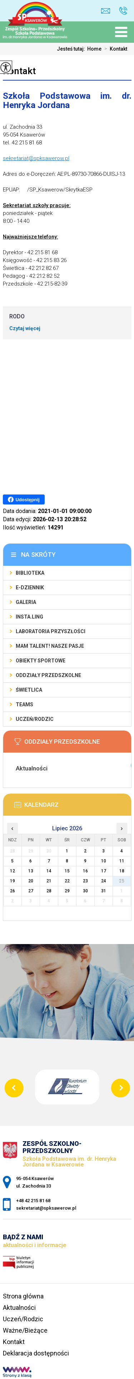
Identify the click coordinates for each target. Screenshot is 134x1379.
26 (12, 890)
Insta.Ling (29, 617)
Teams (24, 704)
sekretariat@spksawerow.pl (105, 11)
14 (48, 870)
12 (12, 870)
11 (121, 860)
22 (67, 880)
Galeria (26, 602)
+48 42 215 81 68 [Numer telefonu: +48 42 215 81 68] (33, 1200)
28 (48, 890)
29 (67, 890)
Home (94, 48)
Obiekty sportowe (40, 660)
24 (103, 880)
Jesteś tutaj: (72, 48)
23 (85, 880)
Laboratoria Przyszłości (50, 631)
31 (103, 890)
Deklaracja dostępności (36, 1353)
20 (30, 880)
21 (48, 880)
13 (30, 870)
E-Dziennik (30, 587)
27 (30, 890)
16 (85, 870)
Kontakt (114, 48)
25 (121, 880)
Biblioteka (30, 573)
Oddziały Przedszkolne (48, 675)
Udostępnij (24, 499)
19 (12, 880)
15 (67, 870)
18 (121, 870)
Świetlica (29, 690)
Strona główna (23, 1296)
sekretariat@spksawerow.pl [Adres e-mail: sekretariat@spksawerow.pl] (46, 1208)
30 (85, 890)
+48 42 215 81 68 (123, 10)
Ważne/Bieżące (25, 1330)
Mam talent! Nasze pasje (50, 646)
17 (103, 870)
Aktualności (19, 1307)
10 (103, 860)
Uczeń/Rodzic (35, 719)
